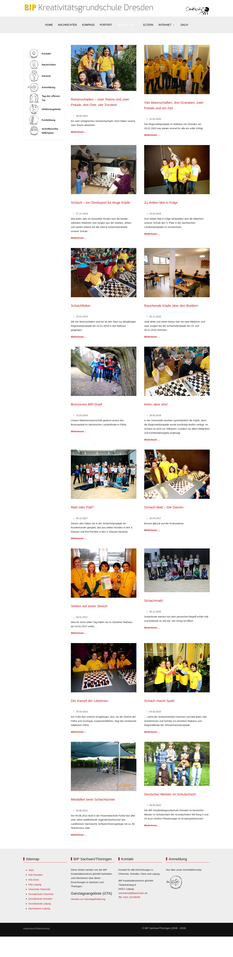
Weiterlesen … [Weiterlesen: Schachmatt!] (152, 627)
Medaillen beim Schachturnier (93, 799)
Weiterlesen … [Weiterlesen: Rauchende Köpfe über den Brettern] (152, 336)
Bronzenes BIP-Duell (86, 404)
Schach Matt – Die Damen (163, 507)
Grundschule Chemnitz (40, 894)
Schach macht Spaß (159, 701)
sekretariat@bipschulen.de (133, 893)
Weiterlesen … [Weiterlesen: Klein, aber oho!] (152, 439)
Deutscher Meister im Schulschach (170, 794)
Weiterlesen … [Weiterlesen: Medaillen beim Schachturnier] (79, 835)
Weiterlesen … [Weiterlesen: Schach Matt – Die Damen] (152, 530)
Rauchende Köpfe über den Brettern (171, 305)
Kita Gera (33, 879)
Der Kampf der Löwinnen (89, 701)
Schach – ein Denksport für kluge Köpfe (100, 202)
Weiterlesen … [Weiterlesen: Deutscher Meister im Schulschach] (152, 825)
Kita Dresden (35, 874)
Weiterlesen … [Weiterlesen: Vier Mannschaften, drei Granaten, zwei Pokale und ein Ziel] (152, 135)
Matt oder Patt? (82, 507)
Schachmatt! (153, 600)
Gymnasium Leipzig (39, 908)
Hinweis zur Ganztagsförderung (88, 899)
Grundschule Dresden (40, 898)
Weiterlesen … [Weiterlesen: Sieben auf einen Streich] (79, 633)
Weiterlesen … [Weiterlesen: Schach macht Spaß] (152, 732)
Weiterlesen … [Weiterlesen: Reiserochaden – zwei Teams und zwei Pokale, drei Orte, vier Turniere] (79, 132)
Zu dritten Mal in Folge (161, 202)
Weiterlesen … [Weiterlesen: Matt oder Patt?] (79, 538)
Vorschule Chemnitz (39, 889)
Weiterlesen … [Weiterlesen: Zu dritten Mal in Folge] (152, 234)
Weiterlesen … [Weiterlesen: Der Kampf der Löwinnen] (79, 732)
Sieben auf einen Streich (89, 606)
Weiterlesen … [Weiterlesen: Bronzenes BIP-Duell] (79, 431)
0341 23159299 (131, 897)
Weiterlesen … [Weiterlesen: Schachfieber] (79, 336)
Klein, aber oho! (156, 404)
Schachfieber (80, 305)
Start (31, 870)
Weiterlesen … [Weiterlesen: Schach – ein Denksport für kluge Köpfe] (79, 238)
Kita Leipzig (34, 884)
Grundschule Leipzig (39, 903)
